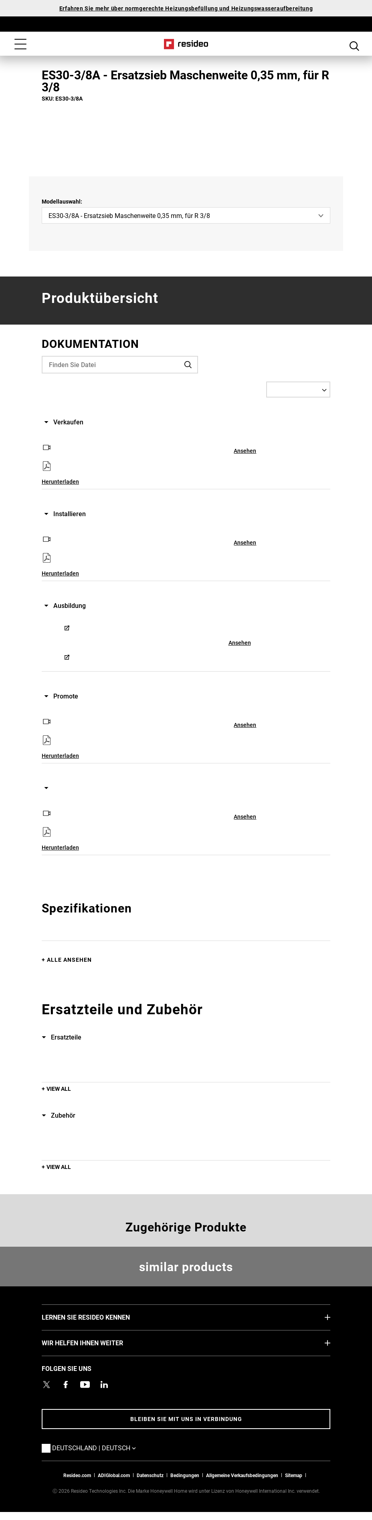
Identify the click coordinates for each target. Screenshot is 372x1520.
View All (58, 1088)
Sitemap (293, 1475)
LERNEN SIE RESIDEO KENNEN (98, 1316)
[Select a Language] (298, 390)
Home (186, 44)
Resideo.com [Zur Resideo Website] (77, 1475)
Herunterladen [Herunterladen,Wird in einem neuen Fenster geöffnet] (60, 481)
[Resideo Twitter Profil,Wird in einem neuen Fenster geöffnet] (46, 1384)
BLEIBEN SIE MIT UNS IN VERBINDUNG (186, 1419)
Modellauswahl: (62, 201)
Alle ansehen (69, 959)
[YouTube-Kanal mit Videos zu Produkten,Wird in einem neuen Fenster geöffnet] (85, 1384)
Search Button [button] (354, 45)
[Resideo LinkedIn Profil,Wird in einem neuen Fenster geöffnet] (104, 1384)
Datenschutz (150, 1475)
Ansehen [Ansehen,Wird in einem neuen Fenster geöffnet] (245, 450)
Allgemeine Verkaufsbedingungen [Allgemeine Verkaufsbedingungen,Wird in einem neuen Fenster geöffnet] (242, 1475)
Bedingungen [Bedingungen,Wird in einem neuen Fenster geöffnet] (184, 1475)
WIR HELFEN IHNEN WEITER (94, 1342)
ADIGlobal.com (114, 1475)
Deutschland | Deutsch (106, 1447)
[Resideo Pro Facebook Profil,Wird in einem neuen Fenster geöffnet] (66, 1384)
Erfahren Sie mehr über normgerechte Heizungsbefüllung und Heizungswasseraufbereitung (186, 8)
